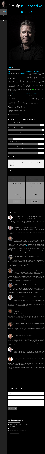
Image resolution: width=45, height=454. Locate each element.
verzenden (13, 409)
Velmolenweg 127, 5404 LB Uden (21, 425)
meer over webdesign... (34, 103)
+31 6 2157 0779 (14, 427)
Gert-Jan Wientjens (15, 433)
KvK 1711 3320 (14, 431)
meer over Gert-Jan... (15, 113)
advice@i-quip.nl (14, 429)
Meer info (17, 200)
